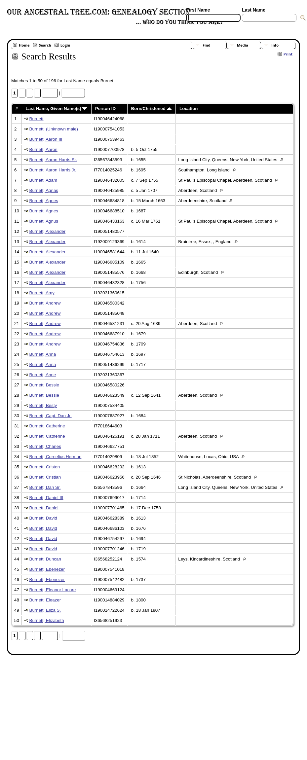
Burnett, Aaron (43, 149)
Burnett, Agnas (43, 190)
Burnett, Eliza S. (45, 610)
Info (275, 45)
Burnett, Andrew (45, 303)
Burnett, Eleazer (45, 599)
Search (45, 45)
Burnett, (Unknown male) (53, 129)
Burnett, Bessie (44, 384)
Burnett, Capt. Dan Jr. (50, 415)
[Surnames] (254, 25)
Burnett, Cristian (45, 477)
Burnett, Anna (42, 354)
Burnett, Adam (43, 180)
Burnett (36, 118)
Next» (50, 92)
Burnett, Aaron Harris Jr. (52, 169)
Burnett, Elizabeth (46, 620)
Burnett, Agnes (43, 200)
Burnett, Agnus (43, 221)
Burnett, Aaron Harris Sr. (53, 159)
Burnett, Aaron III (45, 139)
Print (288, 54)
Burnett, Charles (45, 446)
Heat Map (73, 92)
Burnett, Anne (42, 374)
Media (242, 45)
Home (24, 45)
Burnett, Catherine (47, 425)
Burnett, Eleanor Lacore (52, 589)
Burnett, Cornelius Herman (55, 456)
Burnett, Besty (43, 405)
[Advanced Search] (205, 25)
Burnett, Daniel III (46, 497)
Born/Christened (151, 108)
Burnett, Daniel (43, 507)
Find (207, 45)
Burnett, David (43, 518)
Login (65, 45)
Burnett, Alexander (47, 231)
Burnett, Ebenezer (47, 569)
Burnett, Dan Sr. (45, 487)
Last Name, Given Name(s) (57, 108)
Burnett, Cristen (44, 466)
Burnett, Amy (42, 292)
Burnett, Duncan (45, 559)
